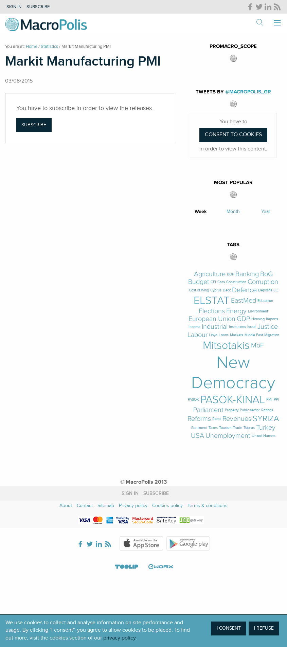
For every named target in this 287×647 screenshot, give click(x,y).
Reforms (199, 419)
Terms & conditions (207, 505)
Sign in (13, 7)
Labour (197, 335)
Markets (236, 335)
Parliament (208, 410)
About (65, 505)
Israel (251, 327)
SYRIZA (266, 419)
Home (31, 46)
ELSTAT (212, 300)
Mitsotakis (226, 345)
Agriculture (210, 274)
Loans (224, 335)
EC (275, 290)
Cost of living (199, 290)
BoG (266, 274)
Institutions (237, 327)
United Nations (263, 436)
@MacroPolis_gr (248, 92)
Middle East (254, 335)
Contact (85, 505)
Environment (258, 311)
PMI (269, 399)
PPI (276, 399)
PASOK (193, 399)
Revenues (236, 419)
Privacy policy (133, 505)
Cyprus (215, 290)
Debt (227, 290)
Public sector (250, 410)
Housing (258, 319)
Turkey (265, 428)
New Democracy (233, 372)
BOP (230, 274)
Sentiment (199, 428)
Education (265, 301)
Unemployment (227, 436)
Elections (212, 311)
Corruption (263, 282)
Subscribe (38, 7)
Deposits (265, 290)
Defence (244, 290)
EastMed (243, 301)
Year (265, 211)
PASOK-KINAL (232, 399)
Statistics (49, 46)
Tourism (225, 428)
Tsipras (249, 428)
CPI (213, 282)
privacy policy (119, 637)
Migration (271, 335)
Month (233, 211)
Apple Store (141, 543)
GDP (243, 319)
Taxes (213, 428)
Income (194, 327)
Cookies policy (167, 505)
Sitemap (105, 505)
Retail (216, 419)
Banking (247, 274)
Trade (237, 428)
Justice (267, 327)
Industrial (215, 327)
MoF (257, 345)
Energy (236, 311)
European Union (212, 319)
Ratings (267, 410)
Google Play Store (188, 543)
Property (231, 410)
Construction (236, 282)
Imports (272, 319)
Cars (221, 282)
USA (197, 436)
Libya (213, 335)
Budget (198, 282)
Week (201, 211)
